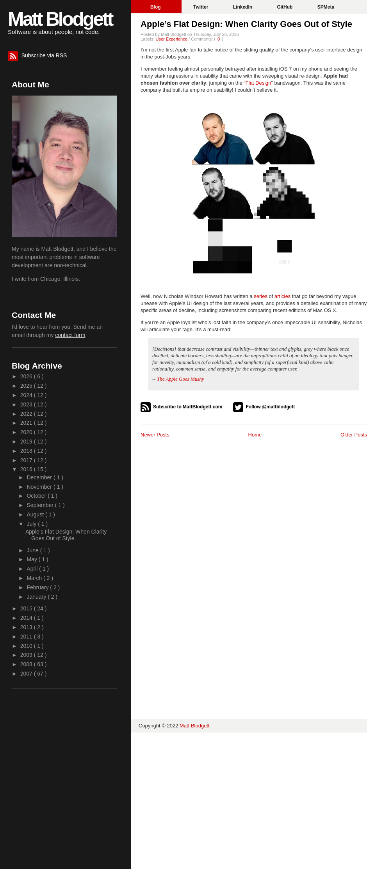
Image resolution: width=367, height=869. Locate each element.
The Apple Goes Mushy (180, 379)
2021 (27, 423)
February (38, 587)
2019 (27, 441)
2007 (27, 673)
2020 (27, 432)
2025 (27, 386)
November (40, 487)
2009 (27, 655)
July (32, 524)
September (41, 505)
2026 (27, 376)
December (40, 477)
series (260, 296)
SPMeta (325, 7)
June (33, 550)
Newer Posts (155, 435)
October (37, 496)
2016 (27, 469)
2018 (27, 451)
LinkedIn (243, 7)
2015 (27, 608)
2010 (27, 646)
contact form (70, 335)
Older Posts (353, 435)
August (36, 514)
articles (282, 296)
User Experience (172, 39)
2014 (27, 618)
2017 (27, 460)
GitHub (285, 7)
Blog (156, 7)
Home (255, 435)
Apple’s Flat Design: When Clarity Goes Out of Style (246, 24)
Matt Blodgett (60, 19)
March (35, 578)
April (33, 569)
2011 (27, 636)
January (37, 597)
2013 (27, 627)
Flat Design (258, 83)
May (32, 559)
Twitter (201, 7)
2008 (27, 664)
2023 (27, 404)
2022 (27, 414)
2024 (27, 395)
